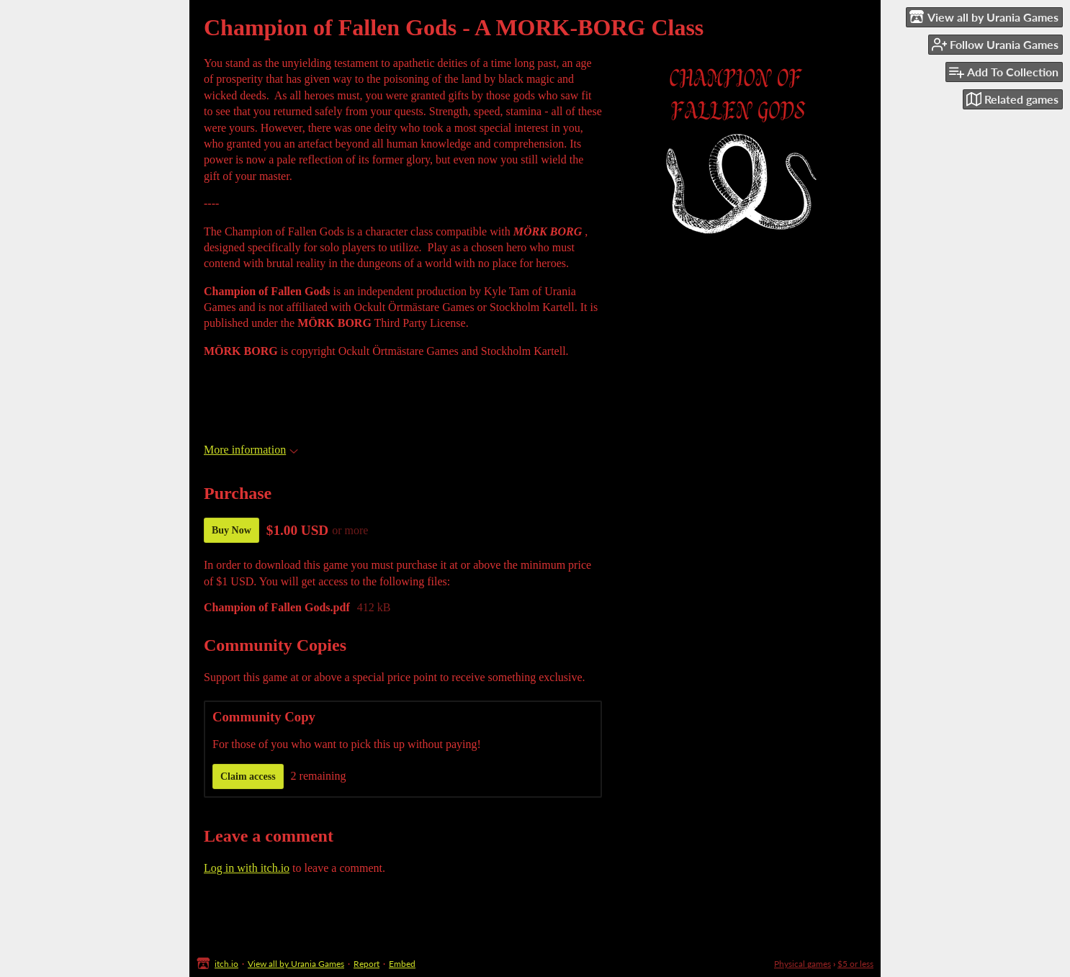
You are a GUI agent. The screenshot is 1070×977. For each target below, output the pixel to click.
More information (251, 450)
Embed (402, 963)
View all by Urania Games (296, 963)
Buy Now (231, 530)
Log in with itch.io (246, 868)
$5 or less (855, 963)
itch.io (226, 963)
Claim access (248, 776)
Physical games (802, 963)
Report (366, 963)
